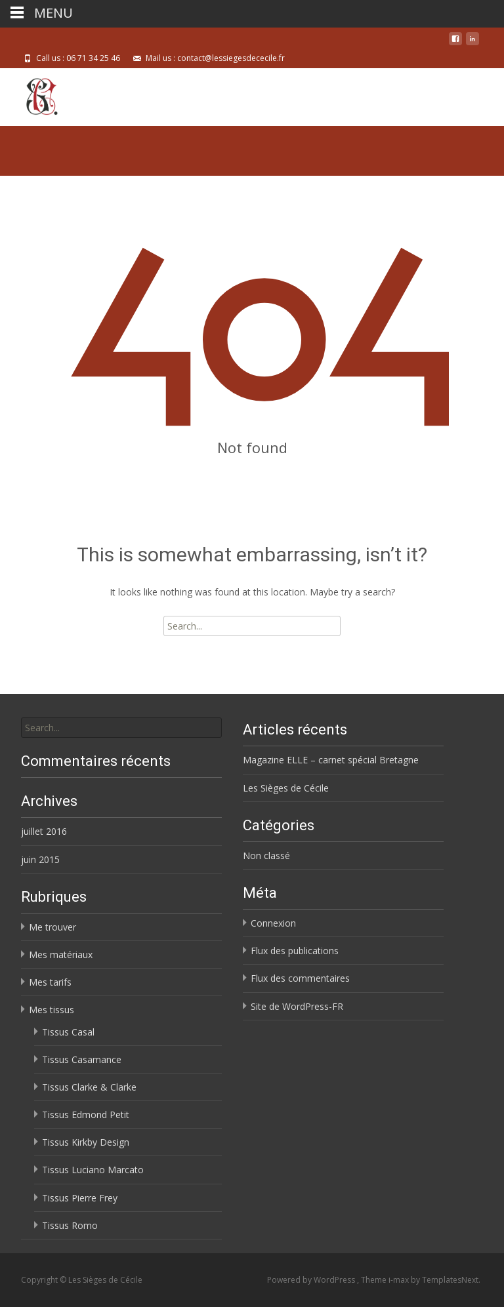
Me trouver (52, 927)
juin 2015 (40, 859)
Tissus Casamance (81, 1059)
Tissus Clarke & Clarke (89, 1087)
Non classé (266, 855)
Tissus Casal (68, 1032)
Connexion (273, 923)
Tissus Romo (70, 1225)
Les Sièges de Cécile (286, 788)
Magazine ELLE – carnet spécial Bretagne (331, 760)
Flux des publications (295, 950)
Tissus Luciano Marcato (93, 1169)
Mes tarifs (50, 982)
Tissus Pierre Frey (79, 1198)
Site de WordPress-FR (297, 1006)
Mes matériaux (61, 954)
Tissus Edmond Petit (85, 1114)
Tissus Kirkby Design (85, 1142)
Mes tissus (51, 1009)
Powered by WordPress (312, 1279)
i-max (399, 1279)
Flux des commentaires (300, 978)
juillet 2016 (44, 831)
